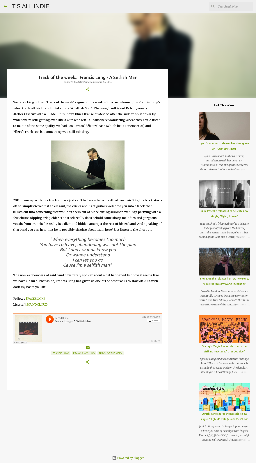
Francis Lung (61, 353)
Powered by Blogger (128, 458)
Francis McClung (84, 353)
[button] (88, 89)
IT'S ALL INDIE (29, 6)
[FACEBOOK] (35, 298)
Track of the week (110, 353)
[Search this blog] (233, 6)
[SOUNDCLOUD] (36, 304)
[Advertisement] (88, 421)
